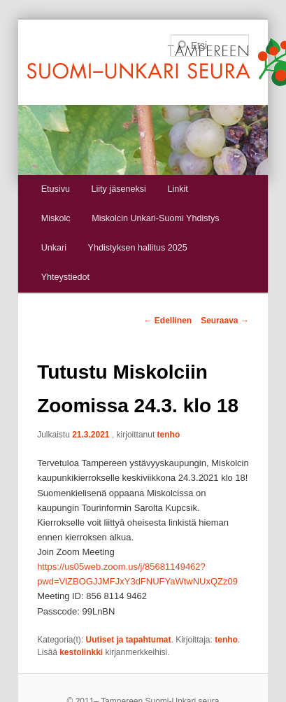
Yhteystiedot (65, 277)
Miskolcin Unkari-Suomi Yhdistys (155, 218)
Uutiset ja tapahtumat (128, 640)
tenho (168, 435)
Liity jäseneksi (118, 189)
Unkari (53, 248)
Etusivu (55, 189)
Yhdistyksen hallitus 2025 (137, 248)
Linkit (177, 189)
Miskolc (56, 218)
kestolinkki (81, 652)
